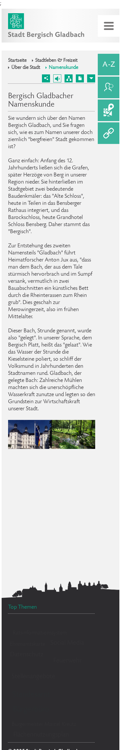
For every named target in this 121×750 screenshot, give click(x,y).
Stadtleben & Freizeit (56, 60)
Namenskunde (63, 68)
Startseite (17, 60)
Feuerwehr (67, 661)
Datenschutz (27, 654)
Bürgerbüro (31, 710)
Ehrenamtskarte (27, 644)
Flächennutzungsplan (41, 735)
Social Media (67, 643)
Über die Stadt (25, 68)
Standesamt (31, 695)
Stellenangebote (33, 676)
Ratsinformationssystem (40, 633)
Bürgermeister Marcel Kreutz (44, 724)
